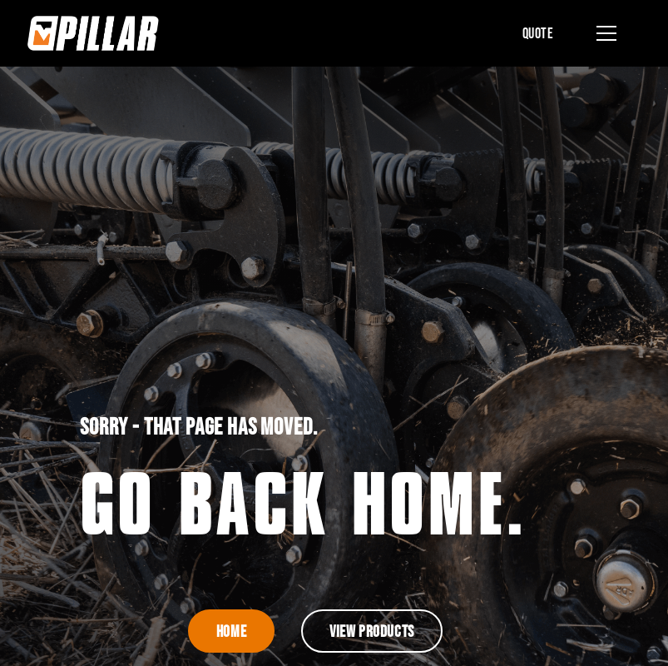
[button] (603, 33)
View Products (371, 631)
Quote (538, 33)
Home (231, 631)
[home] (93, 33)
